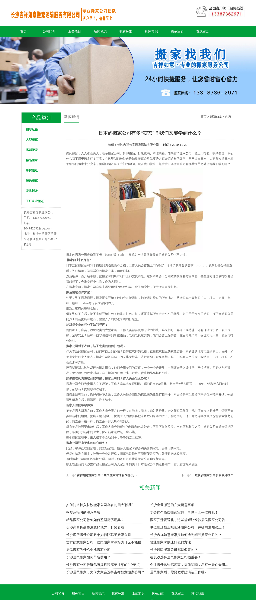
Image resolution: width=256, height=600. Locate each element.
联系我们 (177, 31)
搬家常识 (151, 31)
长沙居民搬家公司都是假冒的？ (174, 550)
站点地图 (197, 593)
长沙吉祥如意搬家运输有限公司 (138, 144)
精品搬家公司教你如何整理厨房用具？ (95, 520)
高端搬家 (32, 150)
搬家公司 (186, 153)
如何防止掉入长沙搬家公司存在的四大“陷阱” (99, 505)
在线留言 (202, 31)
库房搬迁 (32, 170)
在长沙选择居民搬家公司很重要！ (175, 557)
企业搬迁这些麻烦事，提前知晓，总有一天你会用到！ (190, 564)
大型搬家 (32, 139)
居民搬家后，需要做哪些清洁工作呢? (178, 572)
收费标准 (125, 31)
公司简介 (49, 31)
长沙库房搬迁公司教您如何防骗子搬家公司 (98, 535)
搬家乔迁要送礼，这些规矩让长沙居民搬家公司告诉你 (190, 520)
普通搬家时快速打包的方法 (170, 542)
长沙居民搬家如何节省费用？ (88, 557)
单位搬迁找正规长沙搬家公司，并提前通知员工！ (187, 527)
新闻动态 (100, 31)
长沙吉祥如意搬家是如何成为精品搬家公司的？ (186, 535)
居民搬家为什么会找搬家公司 (88, 550)
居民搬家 (32, 180)
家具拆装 (32, 191)
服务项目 (74, 31)
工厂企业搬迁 (35, 201)
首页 (23, 31)
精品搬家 (32, 160)
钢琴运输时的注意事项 (83, 512)
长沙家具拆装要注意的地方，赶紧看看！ (97, 527)
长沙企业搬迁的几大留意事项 (172, 505)
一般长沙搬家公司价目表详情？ (213, 475)
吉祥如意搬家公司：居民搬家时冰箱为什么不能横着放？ (114, 475)
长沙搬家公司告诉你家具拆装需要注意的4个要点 (103, 564)
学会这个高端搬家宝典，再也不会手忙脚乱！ (184, 512)
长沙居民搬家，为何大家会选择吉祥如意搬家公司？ (105, 572)
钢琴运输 (32, 129)
